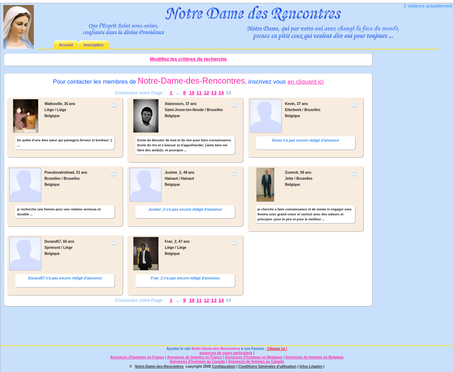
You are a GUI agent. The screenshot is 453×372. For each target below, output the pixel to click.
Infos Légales (311, 366)
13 (213, 92)
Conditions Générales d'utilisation (267, 366)
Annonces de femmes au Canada (256, 361)
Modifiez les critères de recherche (188, 59)
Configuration (223, 366)
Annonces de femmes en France (194, 357)
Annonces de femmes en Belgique (314, 357)
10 (191, 92)
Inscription (94, 45)
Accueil (66, 45)
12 (206, 92)
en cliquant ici (306, 81)
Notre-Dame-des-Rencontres (215, 349)
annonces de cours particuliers (225, 353)
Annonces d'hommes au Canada (197, 361)
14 (221, 92)
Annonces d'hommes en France (137, 357)
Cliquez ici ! (276, 349)
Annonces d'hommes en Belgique (253, 357)
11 (199, 92)
